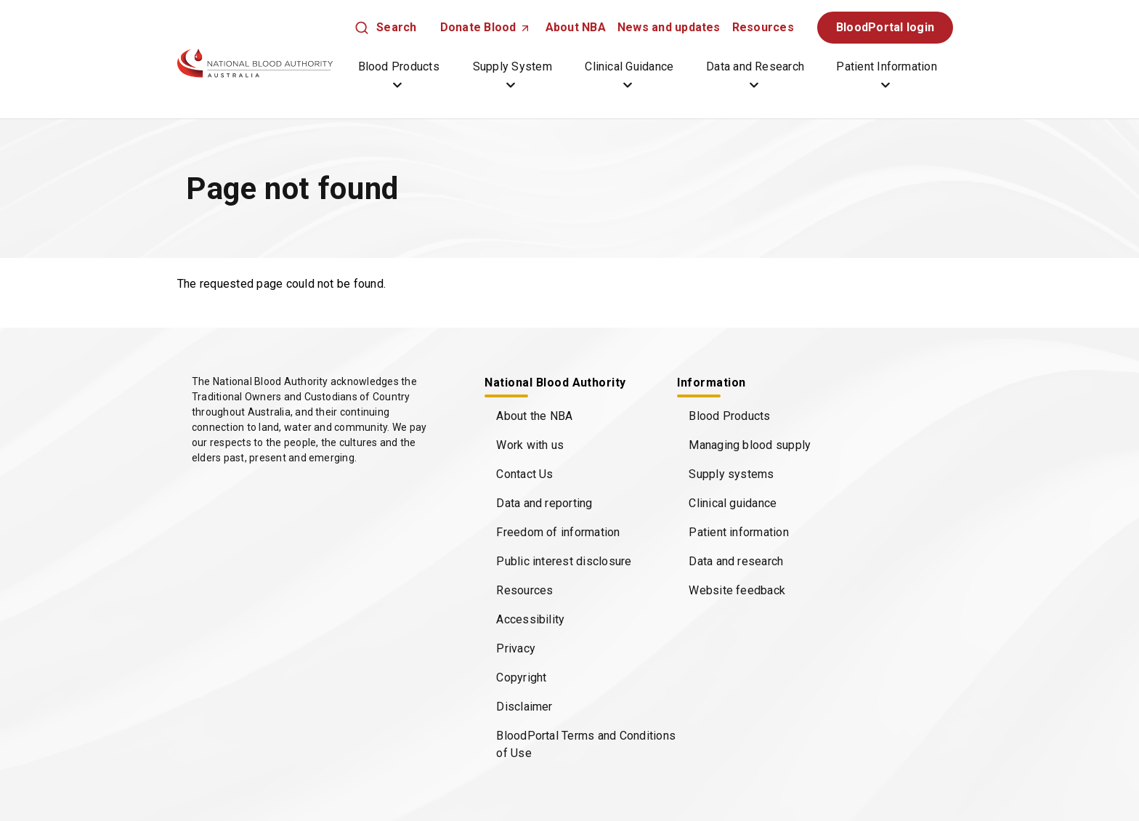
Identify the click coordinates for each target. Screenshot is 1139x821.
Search (396, 27)
